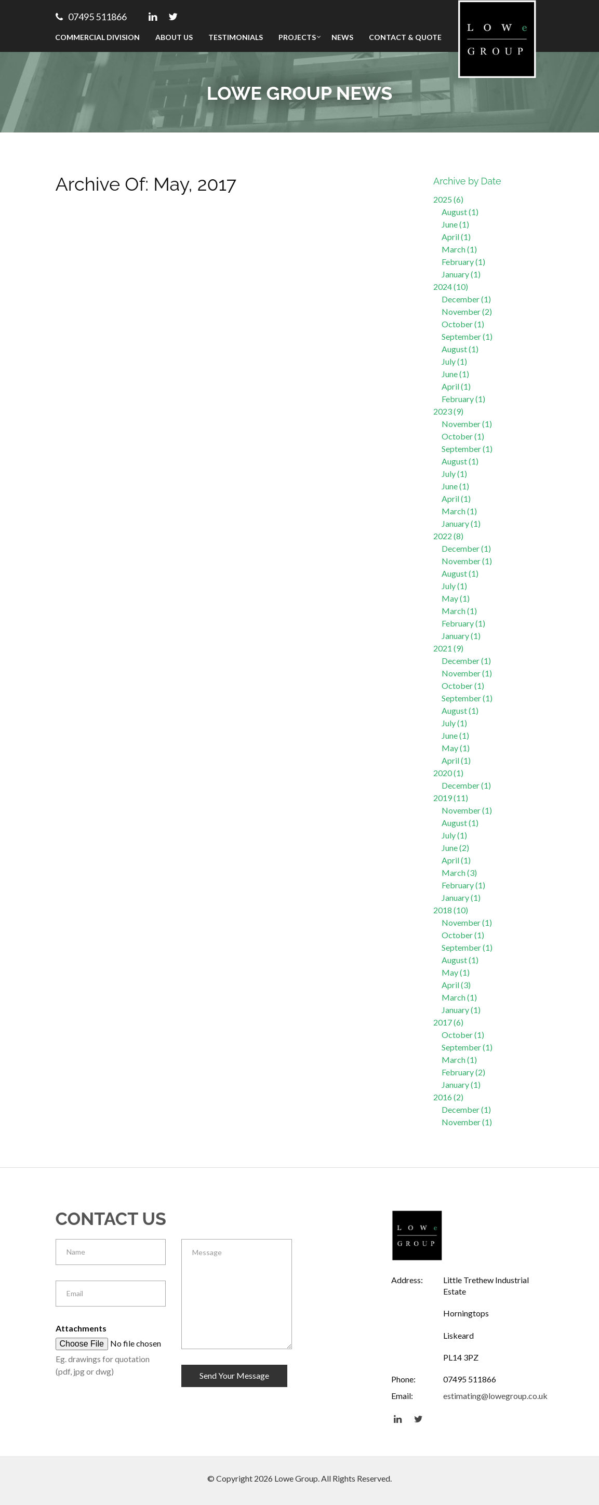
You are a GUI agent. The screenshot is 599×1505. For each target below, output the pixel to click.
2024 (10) (450, 286)
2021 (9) (448, 648)
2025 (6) (448, 199)
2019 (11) (450, 798)
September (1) (467, 336)
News (342, 37)
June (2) (455, 848)
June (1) (455, 224)
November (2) (467, 311)
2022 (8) (448, 536)
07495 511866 (91, 16)
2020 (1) (448, 773)
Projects (297, 37)
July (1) (454, 361)
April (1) (456, 237)
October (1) (463, 324)
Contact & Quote (405, 37)
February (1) (463, 262)
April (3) (456, 985)
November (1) (467, 424)
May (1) (456, 598)
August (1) (460, 212)
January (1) (461, 274)
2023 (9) (448, 411)
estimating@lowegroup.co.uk (495, 1396)
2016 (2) (448, 1097)
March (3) (459, 872)
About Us (174, 37)
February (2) (463, 1072)
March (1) (459, 249)
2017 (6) (448, 1022)
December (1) (466, 299)
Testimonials (235, 37)
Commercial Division (97, 37)
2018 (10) (450, 910)
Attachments (81, 1328)
